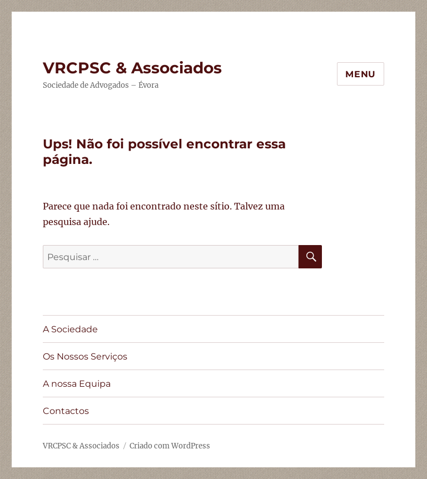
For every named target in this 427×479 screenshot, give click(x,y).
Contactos (66, 411)
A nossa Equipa (77, 383)
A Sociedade (70, 329)
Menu (360, 74)
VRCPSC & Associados (132, 67)
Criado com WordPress (170, 446)
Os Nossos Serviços (85, 356)
